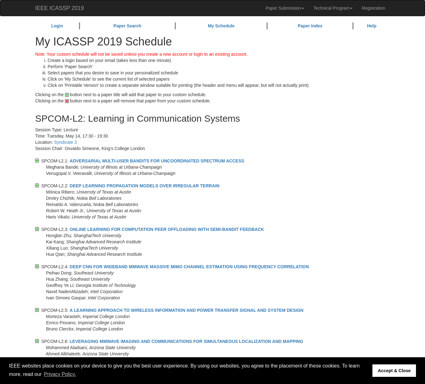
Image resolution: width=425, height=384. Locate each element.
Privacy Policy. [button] (60, 374)
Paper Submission (285, 8)
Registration (373, 8)
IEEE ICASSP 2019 (59, 8)
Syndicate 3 (65, 142)
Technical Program (333, 8)
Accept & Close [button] (394, 370)
